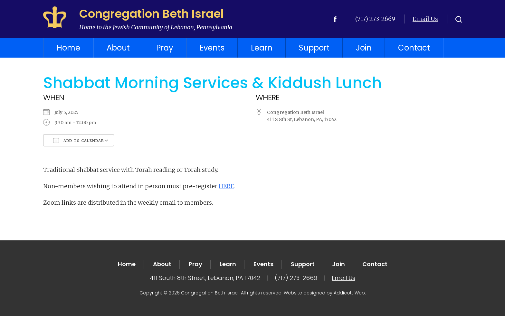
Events (212, 47)
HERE (226, 186)
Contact (414, 47)
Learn (261, 47)
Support (314, 47)
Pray (164, 47)
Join (364, 47)
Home (68, 47)
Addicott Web (349, 293)
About (118, 47)
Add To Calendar (78, 140)
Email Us (425, 19)
